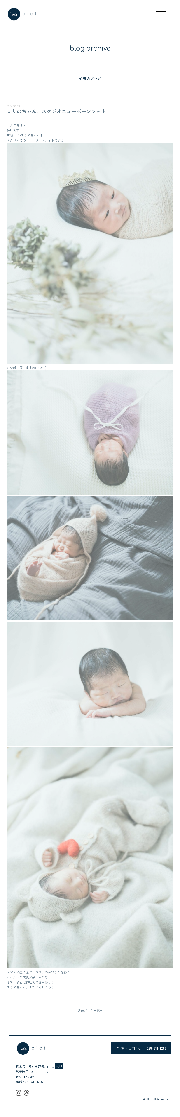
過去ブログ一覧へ (90, 1010)
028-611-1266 (34, 1081)
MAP (59, 1066)
